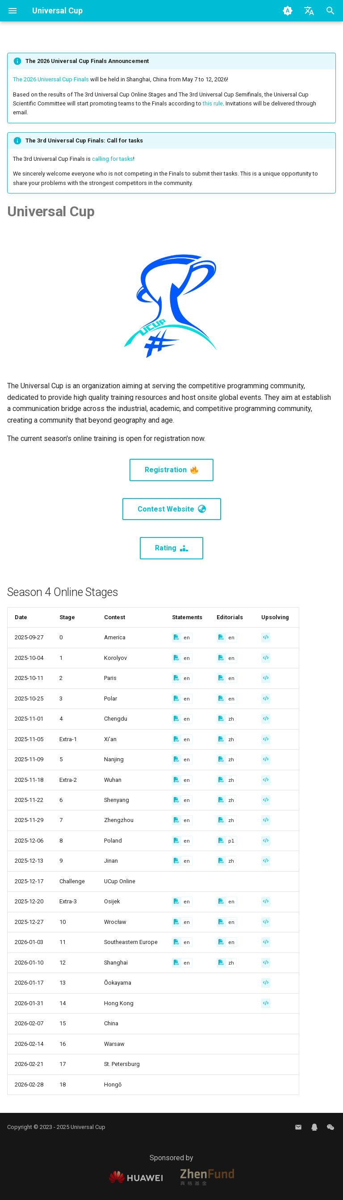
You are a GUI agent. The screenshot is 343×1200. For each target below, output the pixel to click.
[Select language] (309, 11)
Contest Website (172, 509)
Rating (171, 548)
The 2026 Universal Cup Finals (51, 79)
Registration (171, 470)
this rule (213, 103)
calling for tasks (112, 158)
